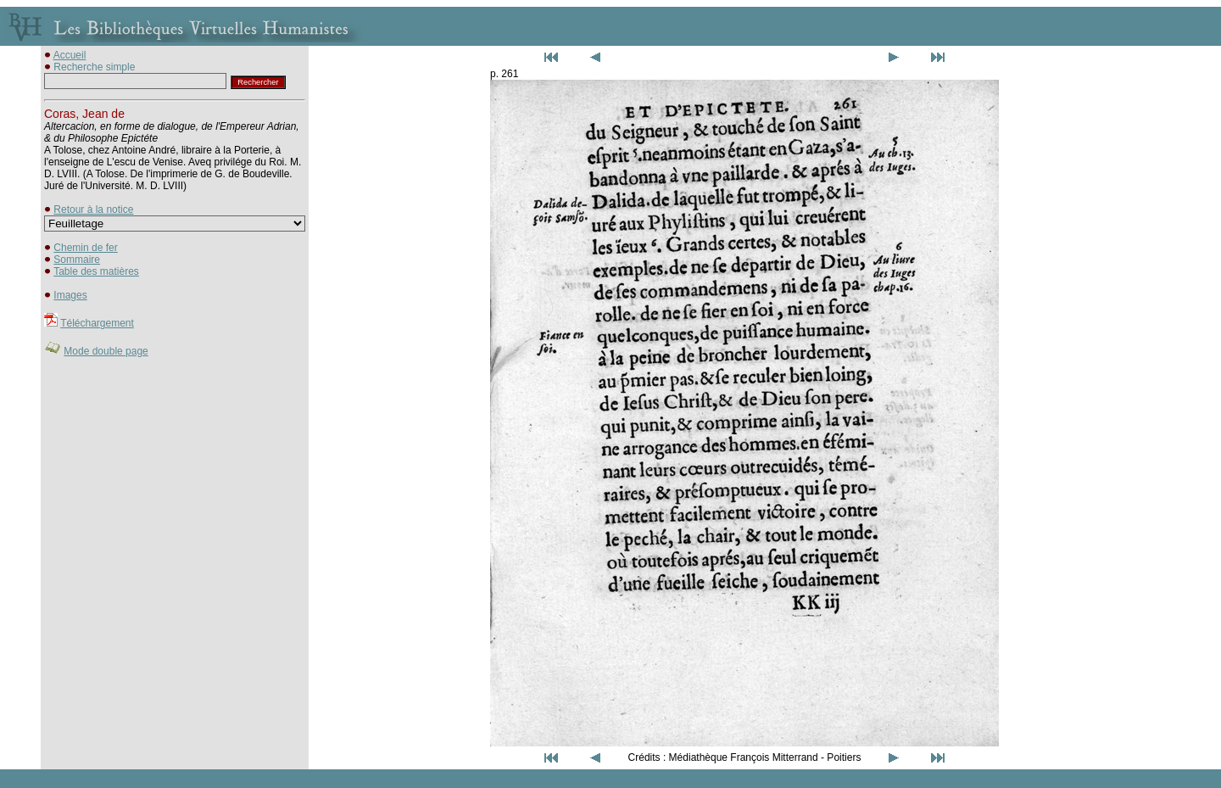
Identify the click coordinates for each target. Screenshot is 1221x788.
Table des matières (96, 271)
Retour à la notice (93, 209)
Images (69, 295)
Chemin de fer (85, 248)
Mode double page (106, 351)
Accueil (69, 55)
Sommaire (76, 259)
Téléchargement (97, 323)
